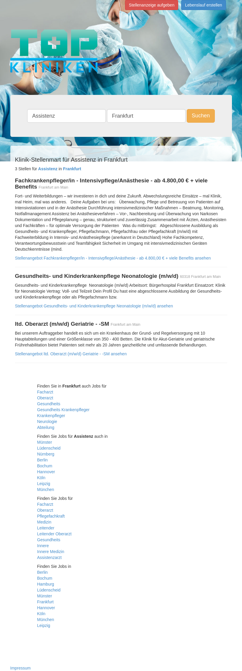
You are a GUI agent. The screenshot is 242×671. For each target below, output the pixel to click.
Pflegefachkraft (51, 516)
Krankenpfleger (51, 415)
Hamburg (45, 584)
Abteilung (45, 427)
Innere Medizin (50, 551)
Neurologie (47, 421)
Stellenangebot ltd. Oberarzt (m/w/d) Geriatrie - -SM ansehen (71, 353)
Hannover (46, 471)
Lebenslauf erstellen (203, 5)
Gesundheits (49, 403)
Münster (44, 442)
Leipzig (43, 483)
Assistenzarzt (49, 557)
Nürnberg (45, 454)
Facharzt (45, 392)
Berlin (42, 460)
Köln (41, 477)
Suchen (201, 116)
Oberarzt (45, 398)
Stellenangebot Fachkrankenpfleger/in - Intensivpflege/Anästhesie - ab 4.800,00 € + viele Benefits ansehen (113, 258)
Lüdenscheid (49, 448)
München (45, 489)
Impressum (20, 668)
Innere (43, 545)
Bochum (44, 465)
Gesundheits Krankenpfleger (63, 409)
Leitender (45, 528)
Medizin (44, 522)
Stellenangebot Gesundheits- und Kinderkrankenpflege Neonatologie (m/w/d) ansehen (94, 306)
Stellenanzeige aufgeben (151, 5)
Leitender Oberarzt (54, 533)
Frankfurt (45, 601)
